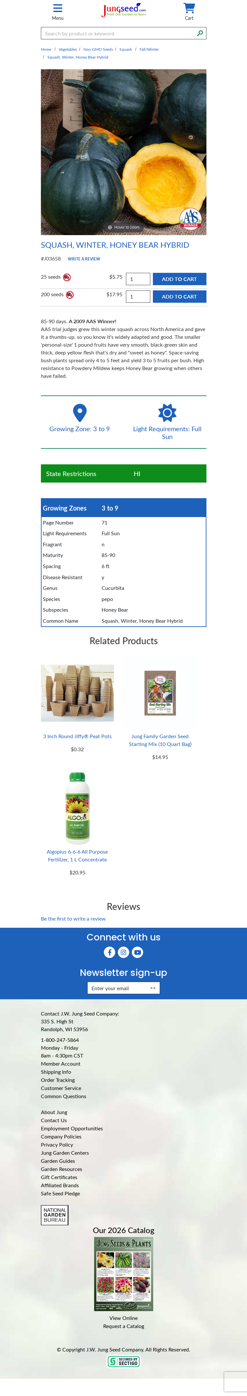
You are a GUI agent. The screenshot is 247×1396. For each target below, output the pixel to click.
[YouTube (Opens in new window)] (137, 952)
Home (46, 49)
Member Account (60, 1063)
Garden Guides (58, 1160)
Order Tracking (58, 1079)
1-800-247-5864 (60, 1039)
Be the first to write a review (73, 918)
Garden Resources (61, 1168)
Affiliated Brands (60, 1185)
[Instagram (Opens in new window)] (123, 952)
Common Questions (63, 1096)
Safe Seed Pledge (60, 1193)
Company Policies (61, 1136)
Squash (125, 49)
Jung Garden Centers (65, 1152)
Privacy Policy (57, 1144)
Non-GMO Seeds (98, 49)
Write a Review (84, 258)
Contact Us (54, 1120)
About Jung (54, 1112)
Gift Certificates (59, 1177)
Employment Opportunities (72, 1128)
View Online (123, 1317)
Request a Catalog (123, 1326)
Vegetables (68, 49)
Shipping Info (56, 1071)
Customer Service (61, 1087)
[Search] (200, 32)
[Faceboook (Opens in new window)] (109, 952)
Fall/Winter (149, 49)
